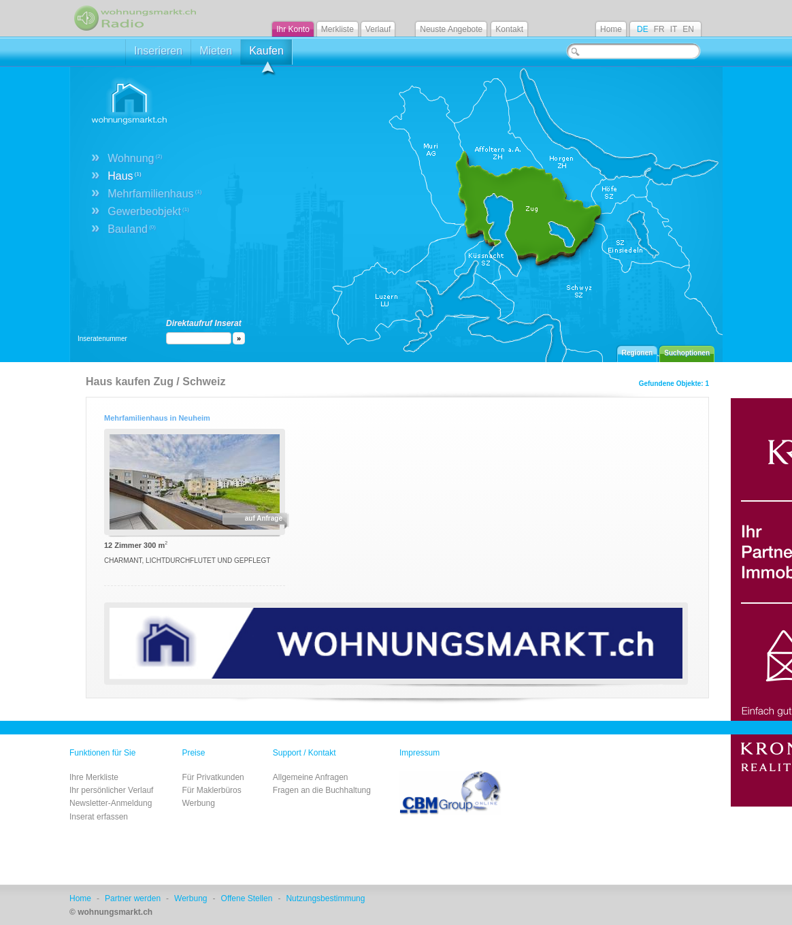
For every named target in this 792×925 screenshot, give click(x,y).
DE (642, 29)
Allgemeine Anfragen (310, 777)
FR (659, 29)
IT (674, 29)
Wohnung (135, 158)
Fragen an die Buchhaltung (322, 790)
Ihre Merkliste (93, 777)
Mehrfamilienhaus (154, 193)
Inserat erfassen (98, 817)
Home (611, 29)
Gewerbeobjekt (148, 211)
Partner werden (133, 898)
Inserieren (158, 50)
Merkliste (337, 29)
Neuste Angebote (451, 29)
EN (688, 29)
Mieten (215, 50)
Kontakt (509, 29)
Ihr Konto (293, 29)
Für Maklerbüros (211, 790)
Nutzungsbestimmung (325, 898)
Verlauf (378, 29)
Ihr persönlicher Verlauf (111, 790)
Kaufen (266, 55)
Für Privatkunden (213, 777)
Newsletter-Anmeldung (110, 803)
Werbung (198, 803)
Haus (124, 176)
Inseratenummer (102, 338)
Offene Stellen (247, 898)
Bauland (132, 229)
